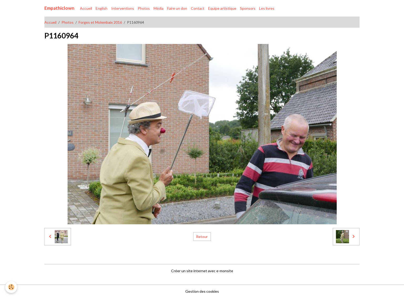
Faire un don (177, 8)
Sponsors (247, 8)
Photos (144, 8)
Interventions (122, 8)
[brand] (59, 8)
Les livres (266, 8)
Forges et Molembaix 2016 (100, 22)
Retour (202, 236)
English (102, 8)
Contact (197, 8)
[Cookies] (11, 287)
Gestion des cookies (202, 291)
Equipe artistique (222, 8)
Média (158, 8)
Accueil (86, 8)
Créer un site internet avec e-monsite (202, 271)
